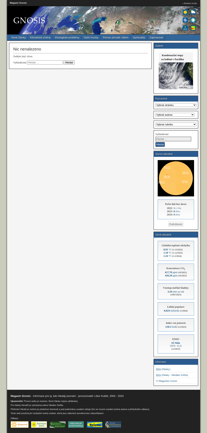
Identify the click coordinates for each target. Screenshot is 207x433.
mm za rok (176, 291)
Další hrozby (91, 37)
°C (168, 249)
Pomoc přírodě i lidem (115, 37)
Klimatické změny (40, 37)
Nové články (19, 37)
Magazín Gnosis (18, 3)
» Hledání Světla (189, 3)
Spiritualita (139, 37)
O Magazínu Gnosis (166, 380)
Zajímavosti (156, 37)
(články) (163, 369)
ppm (171, 272)
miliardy (172, 310)
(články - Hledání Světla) (172, 374)
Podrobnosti (175, 223)
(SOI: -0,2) (176, 344)
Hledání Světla (56, 405)
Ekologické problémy (67, 37)
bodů (171, 326)
